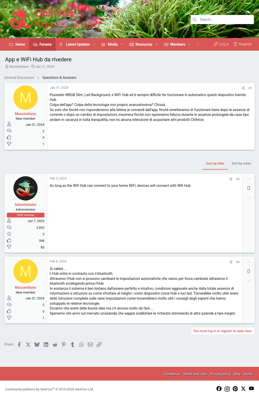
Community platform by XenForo (49, 389)
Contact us (172, 374)
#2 (237, 179)
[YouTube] (251, 388)
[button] (94, 44)
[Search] (222, 19)
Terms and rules (195, 374)
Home (248, 374)
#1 (249, 88)
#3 (237, 262)
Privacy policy (220, 374)
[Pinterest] (235, 389)
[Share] (242, 88)
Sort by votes (240, 163)
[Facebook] (219, 389)
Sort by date (214, 163)
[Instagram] (227, 389)
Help (237, 374)
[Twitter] (243, 389)
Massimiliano (19, 66)
